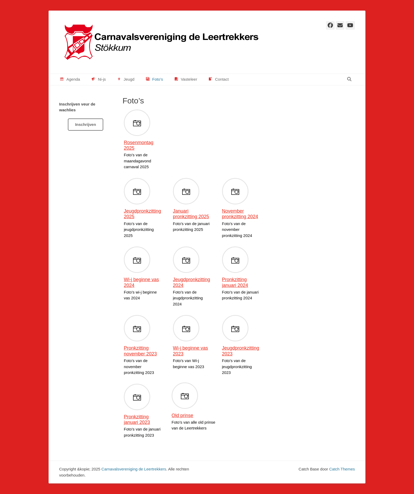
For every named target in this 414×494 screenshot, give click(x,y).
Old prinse (182, 415)
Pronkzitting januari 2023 (137, 419)
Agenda (69, 79)
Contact (218, 79)
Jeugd (125, 79)
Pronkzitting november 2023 (140, 350)
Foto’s (154, 79)
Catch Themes (342, 469)
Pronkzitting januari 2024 (235, 282)
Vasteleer (185, 79)
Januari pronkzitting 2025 (191, 213)
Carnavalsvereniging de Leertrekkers (133, 469)
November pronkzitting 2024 (240, 213)
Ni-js (98, 79)
